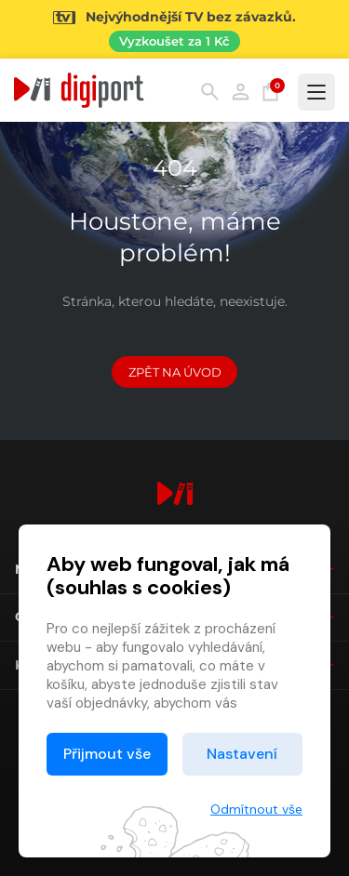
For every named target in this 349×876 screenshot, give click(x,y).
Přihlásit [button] (240, 91)
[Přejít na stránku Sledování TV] (174, 29)
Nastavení (242, 753)
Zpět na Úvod (174, 372)
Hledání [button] (209, 91)
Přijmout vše (107, 753)
